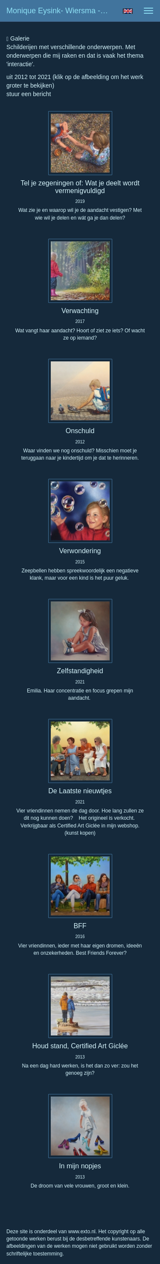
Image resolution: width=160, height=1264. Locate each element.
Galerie (17, 38)
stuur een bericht (28, 94)
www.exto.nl (82, 1232)
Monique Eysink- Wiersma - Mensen (61, 10)
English (128, 11)
